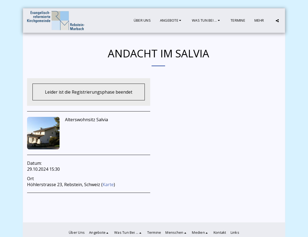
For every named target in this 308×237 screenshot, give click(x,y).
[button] (171, 20)
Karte (108, 184)
